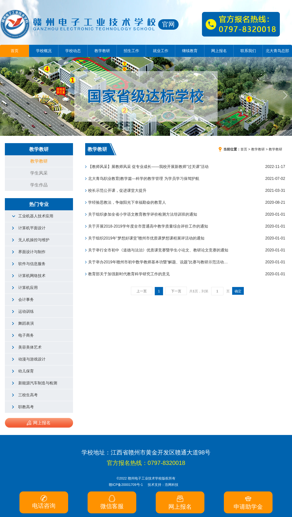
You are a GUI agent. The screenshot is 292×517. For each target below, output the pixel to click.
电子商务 (26, 335)
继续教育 (190, 51)
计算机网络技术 (32, 276)
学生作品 (39, 185)
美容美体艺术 (30, 347)
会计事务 (26, 299)
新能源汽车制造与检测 (37, 383)
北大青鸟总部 (277, 51)
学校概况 (44, 51)
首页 (14, 51)
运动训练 (26, 311)
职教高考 (26, 407)
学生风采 (39, 173)
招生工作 (131, 51)
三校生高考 (28, 395)
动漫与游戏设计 (32, 359)
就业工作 (160, 51)
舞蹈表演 (26, 323)
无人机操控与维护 (33, 240)
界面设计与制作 (32, 252)
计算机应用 (28, 288)
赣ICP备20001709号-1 (126, 485)
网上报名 (219, 51)
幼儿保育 (26, 371)
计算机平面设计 (32, 228)
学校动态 (73, 51)
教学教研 (102, 51)
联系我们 (248, 51)
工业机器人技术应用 (35, 216)
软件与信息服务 (32, 264)
